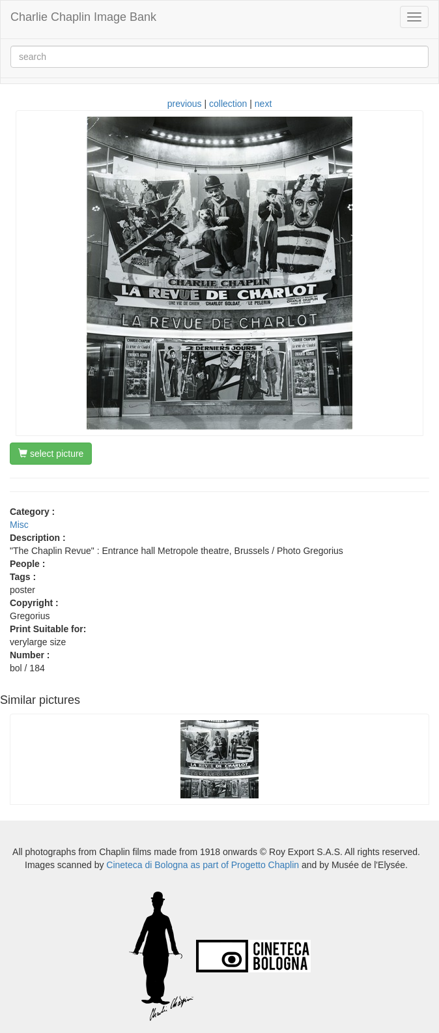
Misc (19, 524)
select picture (50, 453)
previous (184, 103)
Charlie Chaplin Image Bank (83, 16)
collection (228, 103)
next (263, 103)
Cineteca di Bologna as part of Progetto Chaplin (202, 865)
